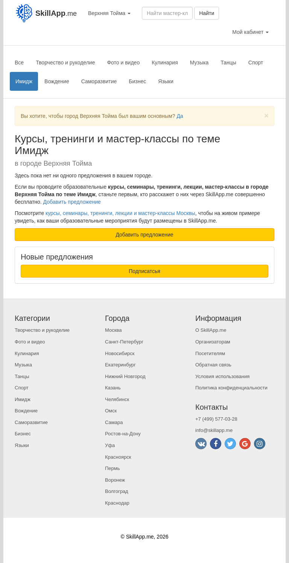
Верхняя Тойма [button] (109, 13)
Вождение (56, 81)
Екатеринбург (120, 365)
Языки (165, 81)
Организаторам (212, 342)
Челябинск (117, 399)
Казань (113, 388)
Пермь (112, 468)
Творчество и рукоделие (65, 63)
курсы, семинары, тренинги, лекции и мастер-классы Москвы (120, 213)
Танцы (228, 63)
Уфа (110, 445)
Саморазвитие (99, 81)
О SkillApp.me (210, 330)
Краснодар (117, 503)
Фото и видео (123, 63)
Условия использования (222, 376)
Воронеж (115, 480)
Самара (114, 422)
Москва (113, 330)
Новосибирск (120, 353)
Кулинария (165, 63)
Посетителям (210, 353)
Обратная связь (213, 365)
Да (179, 116)
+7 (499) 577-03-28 (216, 419)
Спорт (255, 63)
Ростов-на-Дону (123, 433)
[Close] (266, 115)
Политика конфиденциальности (231, 388)
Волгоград (116, 491)
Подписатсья (144, 271)
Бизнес (137, 81)
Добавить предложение (72, 202)
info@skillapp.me (214, 430)
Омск (111, 410)
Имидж (23, 81)
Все (19, 63)
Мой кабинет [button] (250, 32)
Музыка (199, 63)
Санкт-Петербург (124, 342)
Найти (206, 13)
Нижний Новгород (125, 376)
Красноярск (118, 457)
